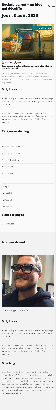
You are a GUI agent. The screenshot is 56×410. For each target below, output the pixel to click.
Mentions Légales (9, 223)
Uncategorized (8, 206)
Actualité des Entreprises (12, 160)
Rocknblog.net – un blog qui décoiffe (22, 6)
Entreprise (6, 186)
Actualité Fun (7, 166)
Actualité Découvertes (42, 28)
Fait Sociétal (7, 193)
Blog (3, 180)
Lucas (19, 63)
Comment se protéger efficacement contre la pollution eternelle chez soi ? (27, 67)
